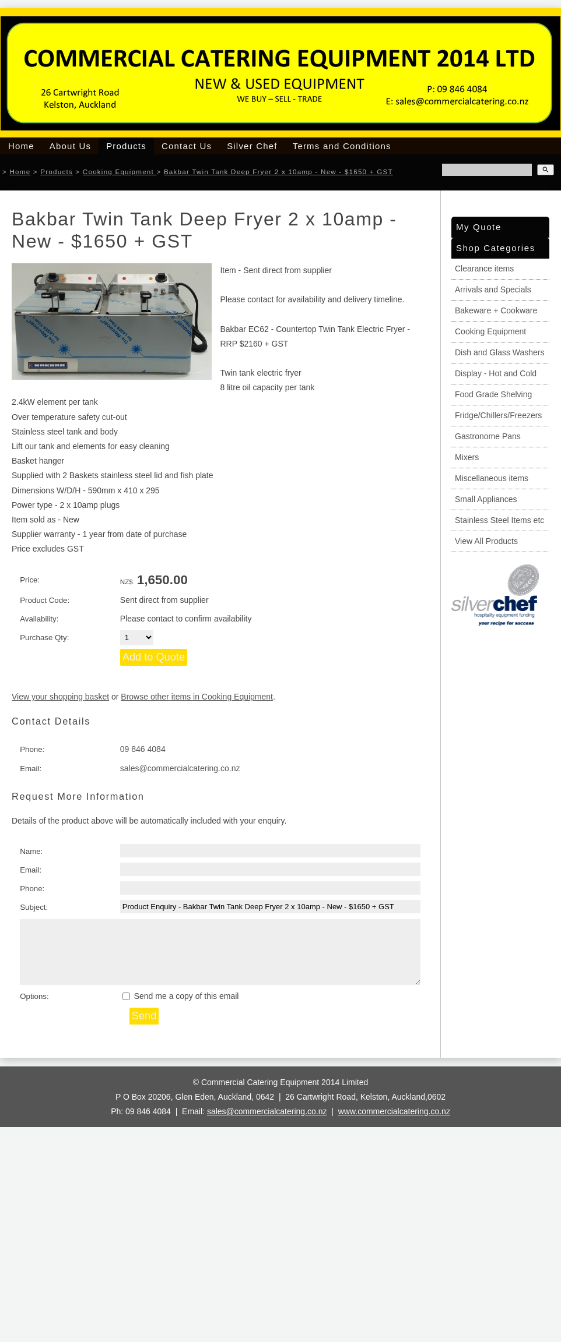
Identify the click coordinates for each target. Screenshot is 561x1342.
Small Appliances (486, 499)
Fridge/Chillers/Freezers (498, 415)
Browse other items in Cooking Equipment (197, 696)
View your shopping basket (60, 696)
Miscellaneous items (491, 478)
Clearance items (484, 268)
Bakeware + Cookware (496, 310)
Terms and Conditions (342, 146)
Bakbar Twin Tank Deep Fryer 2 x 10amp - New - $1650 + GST (278, 171)
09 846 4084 (143, 749)
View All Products (486, 541)
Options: (34, 996)
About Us (70, 146)
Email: (30, 768)
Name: (31, 851)
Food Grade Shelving (493, 394)
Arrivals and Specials (493, 289)
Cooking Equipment (120, 171)
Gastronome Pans (488, 436)
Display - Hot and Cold (496, 373)
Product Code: (44, 600)
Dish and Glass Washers (500, 352)
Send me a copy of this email (180, 996)
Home (21, 146)
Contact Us (187, 146)
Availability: (39, 619)
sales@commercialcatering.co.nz (180, 768)
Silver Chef (252, 146)
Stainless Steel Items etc (499, 520)
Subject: (34, 907)
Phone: (32, 749)
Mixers (467, 457)
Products (126, 146)
